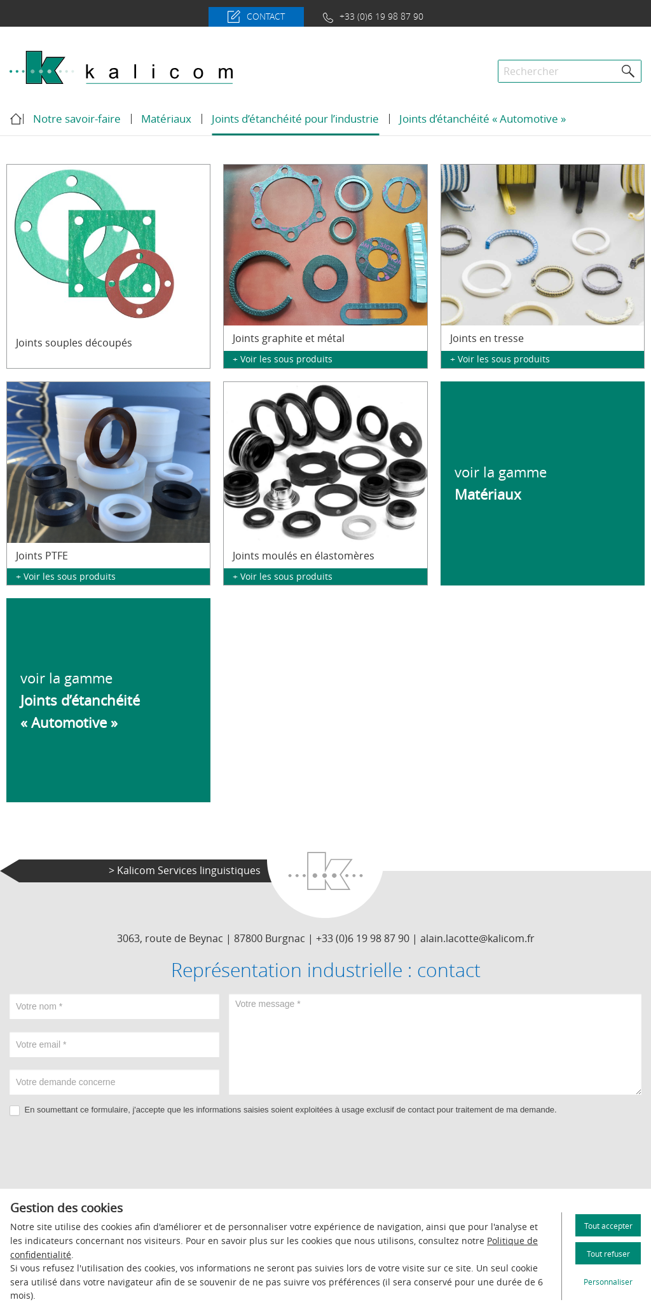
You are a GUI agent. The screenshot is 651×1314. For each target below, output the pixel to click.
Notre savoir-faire (77, 118)
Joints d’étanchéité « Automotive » (482, 118)
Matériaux (166, 118)
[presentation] (325, 1153)
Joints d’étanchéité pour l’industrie (295, 118)
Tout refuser (608, 1254)
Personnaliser (608, 1281)
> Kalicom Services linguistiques (185, 870)
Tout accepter (608, 1226)
